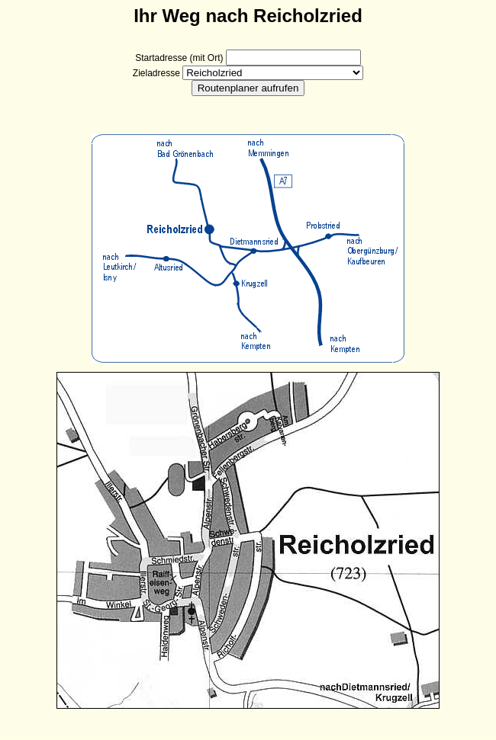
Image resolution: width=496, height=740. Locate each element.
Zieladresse (156, 73)
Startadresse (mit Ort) (179, 58)
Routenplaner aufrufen (248, 88)
